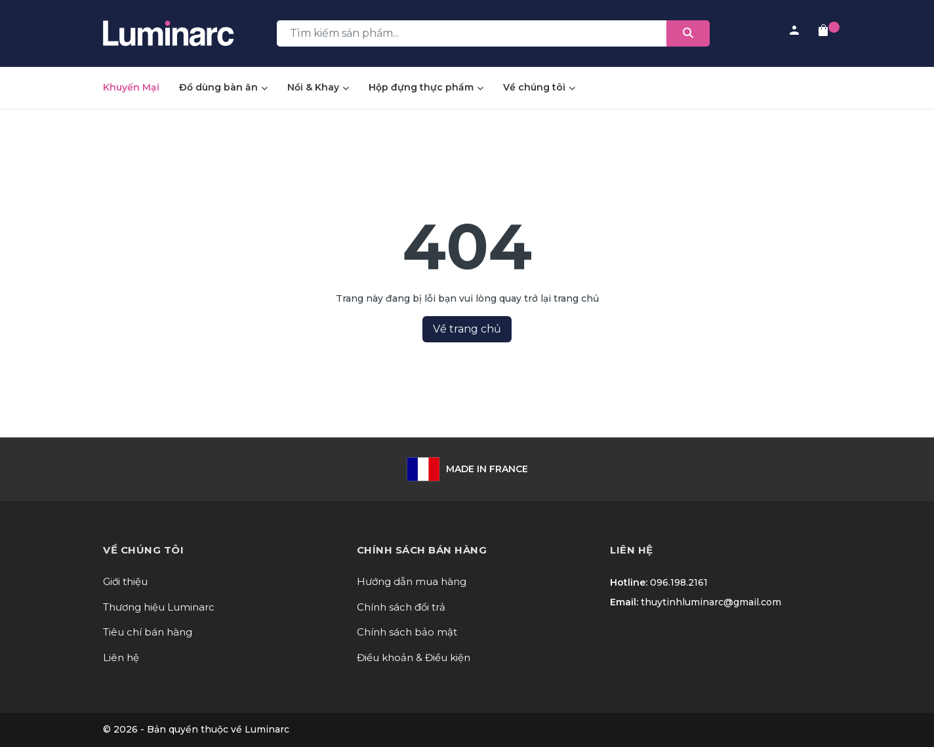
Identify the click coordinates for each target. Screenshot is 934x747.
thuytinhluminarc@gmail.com (711, 602)
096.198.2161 (679, 582)
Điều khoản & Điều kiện (413, 657)
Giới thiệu (125, 581)
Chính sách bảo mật (407, 632)
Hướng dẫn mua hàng (411, 581)
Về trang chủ (467, 329)
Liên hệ (121, 657)
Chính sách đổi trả (401, 607)
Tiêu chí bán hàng (147, 632)
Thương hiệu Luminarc (158, 607)
